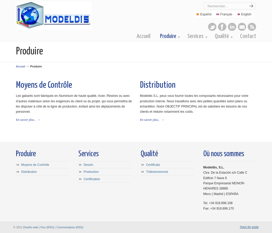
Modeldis (75, 16)
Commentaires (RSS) (69, 227)
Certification (92, 179)
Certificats (153, 165)
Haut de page (249, 227)
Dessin (88, 165)
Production (91, 172)
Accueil (20, 66)
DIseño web (30, 227)
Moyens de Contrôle (44, 85)
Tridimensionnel (157, 172)
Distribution (157, 85)
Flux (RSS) (47, 227)
